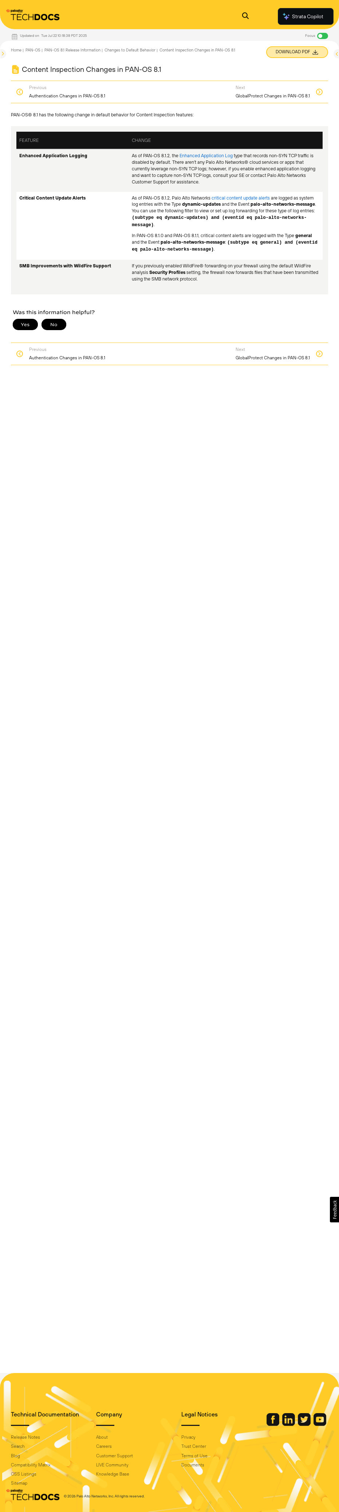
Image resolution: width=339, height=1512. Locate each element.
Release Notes (25, 1437)
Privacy (188, 1437)
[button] (334, 1209)
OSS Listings (23, 1474)
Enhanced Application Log (206, 155)
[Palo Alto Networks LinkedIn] (289, 1424)
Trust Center (193, 1446)
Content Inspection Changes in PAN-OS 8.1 (197, 50)
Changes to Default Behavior (130, 50)
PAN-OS (32, 50)
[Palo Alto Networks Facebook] (273, 1424)
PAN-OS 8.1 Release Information (72, 50)
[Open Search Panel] (245, 16)
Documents (192, 1464)
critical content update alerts (241, 198)
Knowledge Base (112, 1474)
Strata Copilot (302, 16)
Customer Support (114, 1455)
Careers (104, 1446)
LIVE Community (112, 1464)
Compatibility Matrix (30, 1464)
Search (18, 1446)
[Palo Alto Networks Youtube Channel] (320, 1424)
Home (16, 50)
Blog (15, 1455)
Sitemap (19, 1483)
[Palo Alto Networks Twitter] (305, 1424)
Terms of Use (194, 1455)
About (102, 1437)
